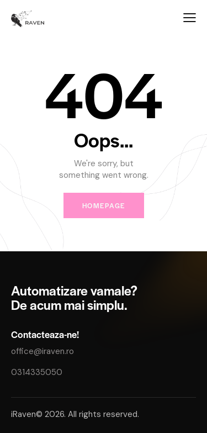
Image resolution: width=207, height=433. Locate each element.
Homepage (103, 205)
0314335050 (36, 372)
